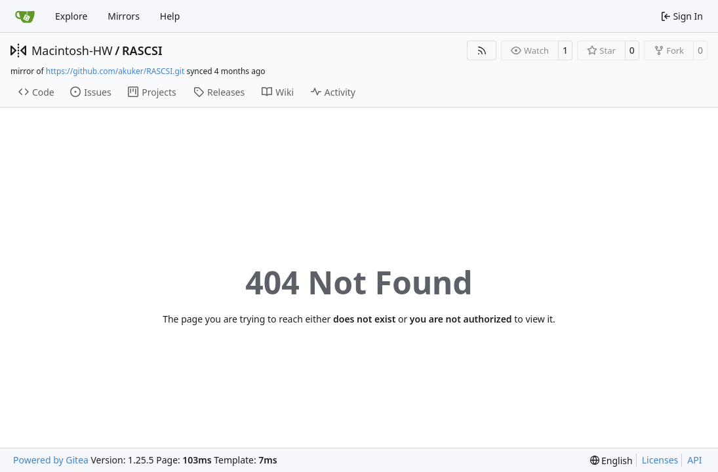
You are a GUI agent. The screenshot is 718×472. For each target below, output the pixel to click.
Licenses (660, 460)
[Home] (25, 16)
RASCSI (142, 50)
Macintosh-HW (72, 50)
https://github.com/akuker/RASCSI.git (115, 71)
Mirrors (124, 16)
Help (170, 16)
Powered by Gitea (51, 460)
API (694, 460)
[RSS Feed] (482, 50)
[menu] (611, 460)
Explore (71, 16)
